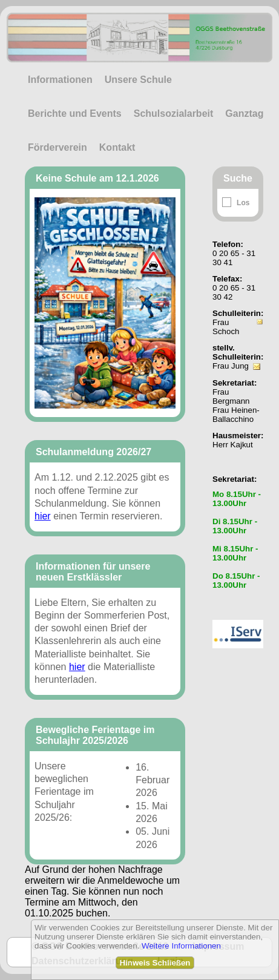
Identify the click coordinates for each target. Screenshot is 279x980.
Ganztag (244, 113)
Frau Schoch (225, 327)
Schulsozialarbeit (174, 113)
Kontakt (117, 147)
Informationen (60, 79)
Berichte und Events (75, 113)
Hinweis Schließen (154, 962)
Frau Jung (230, 365)
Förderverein (57, 147)
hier (42, 516)
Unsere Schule (138, 79)
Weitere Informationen (181, 945)
